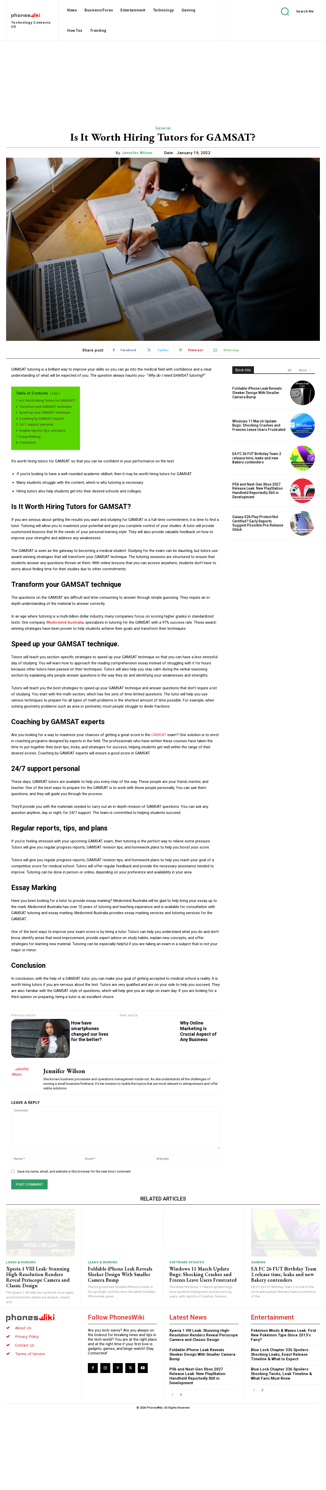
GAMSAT (158, 735)
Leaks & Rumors (21, 1338)
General (163, 128)
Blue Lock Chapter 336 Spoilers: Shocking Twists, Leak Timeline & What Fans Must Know (281, 1449)
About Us (23, 1403)
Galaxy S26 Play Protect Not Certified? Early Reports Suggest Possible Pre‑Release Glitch (257, 523)
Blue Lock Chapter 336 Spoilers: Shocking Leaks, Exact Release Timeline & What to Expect (280, 1430)
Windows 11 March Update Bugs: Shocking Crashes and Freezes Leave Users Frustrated (259, 425)
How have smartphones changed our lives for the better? (89, 1031)
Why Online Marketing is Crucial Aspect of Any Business (309, 1039)
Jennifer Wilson (137, 153)
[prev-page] (172, 1471)
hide (55, 393)
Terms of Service (30, 1429)
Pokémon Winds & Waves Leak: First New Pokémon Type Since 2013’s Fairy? (283, 1411)
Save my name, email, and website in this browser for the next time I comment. (74, 1247)
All (289, 370)
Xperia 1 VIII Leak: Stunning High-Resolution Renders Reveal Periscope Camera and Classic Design (38, 1353)
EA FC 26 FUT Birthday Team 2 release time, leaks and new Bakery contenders (256, 458)
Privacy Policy (27, 1412)
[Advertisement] (163, 78)
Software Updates (186, 1338)
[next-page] (181, 1471)
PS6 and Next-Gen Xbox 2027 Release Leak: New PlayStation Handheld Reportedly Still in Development (257, 490)
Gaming (258, 1338)
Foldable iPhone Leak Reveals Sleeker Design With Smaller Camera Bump (257, 392)
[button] (294, 11)
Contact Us (24, 1420)
